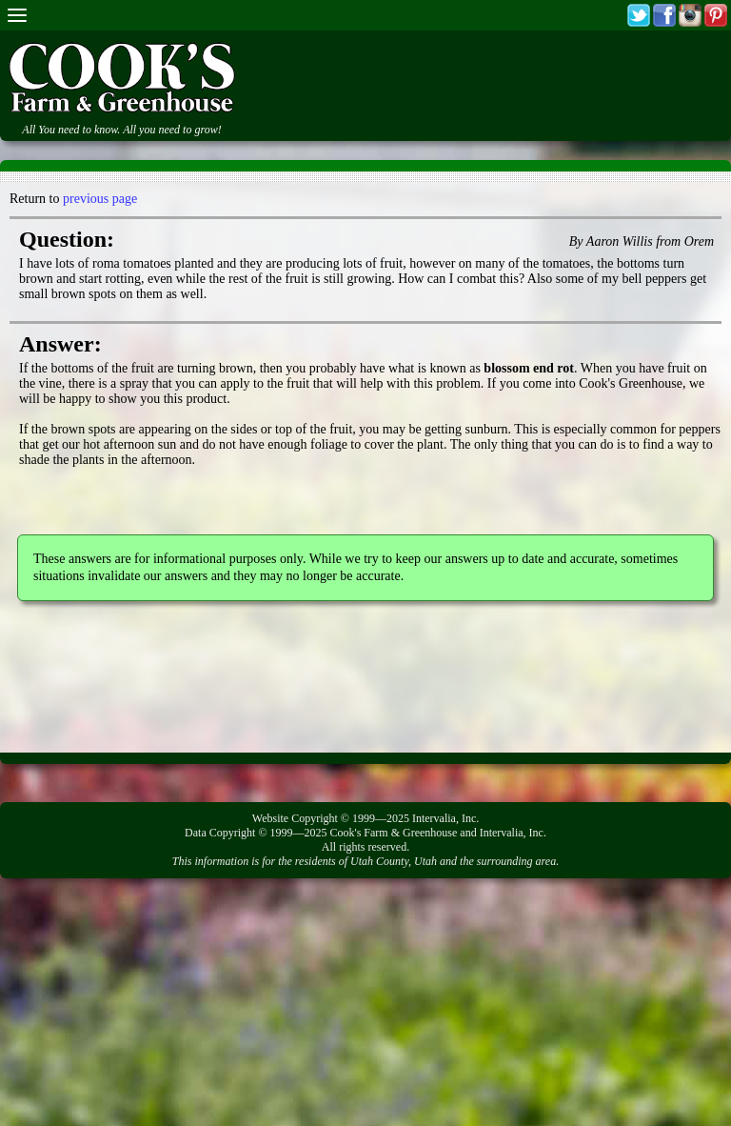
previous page (100, 198)
